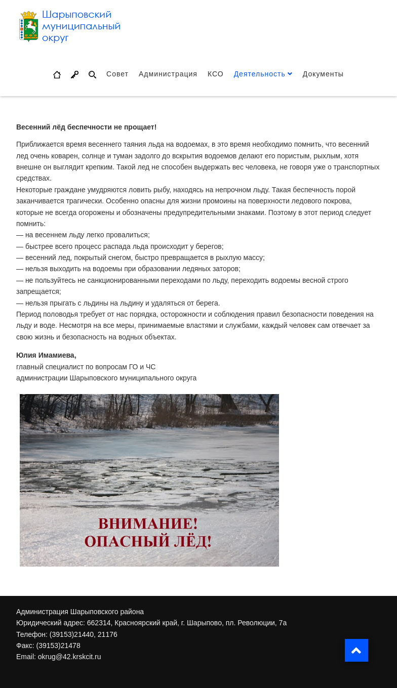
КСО (216, 74)
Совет (117, 74)
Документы (323, 74)
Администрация (168, 74)
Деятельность (260, 74)
